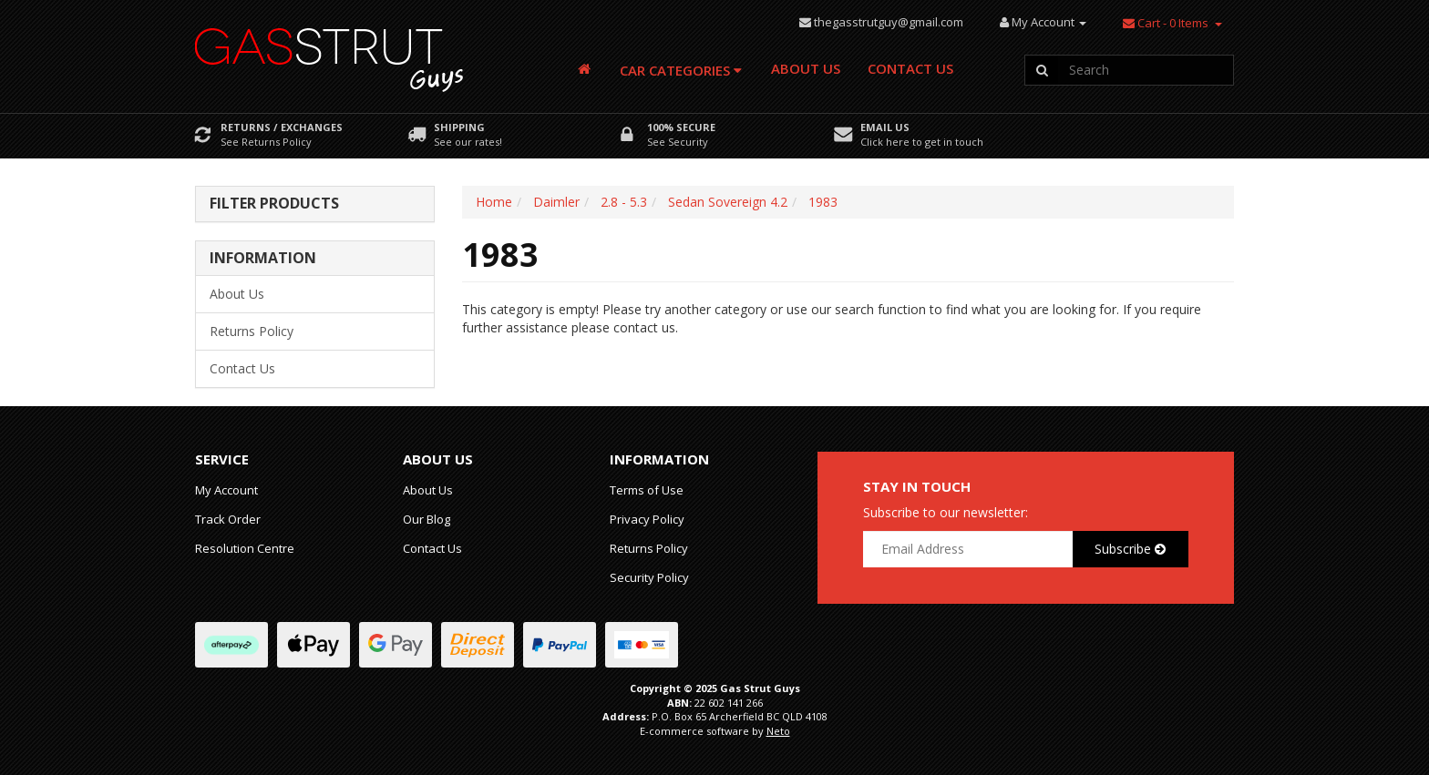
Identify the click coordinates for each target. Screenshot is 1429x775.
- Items (1165, 23)
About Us (805, 68)
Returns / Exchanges (282, 127)
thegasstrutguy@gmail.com (888, 22)
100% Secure (681, 127)
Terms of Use (647, 490)
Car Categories (681, 70)
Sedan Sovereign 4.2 (727, 201)
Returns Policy (251, 331)
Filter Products (274, 204)
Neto (778, 731)
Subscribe (1130, 548)
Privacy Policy (647, 519)
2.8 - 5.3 (624, 201)
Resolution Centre (244, 548)
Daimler (556, 201)
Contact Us (910, 68)
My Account (226, 490)
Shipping (459, 127)
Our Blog (426, 519)
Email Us (885, 127)
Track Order (228, 519)
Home (494, 201)
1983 (823, 201)
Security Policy (649, 577)
